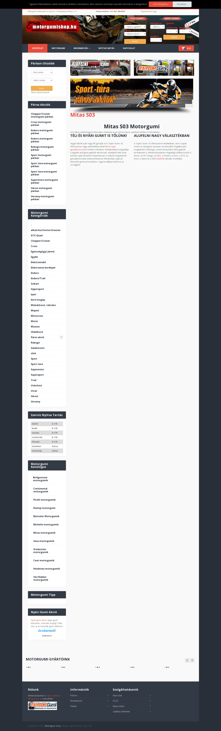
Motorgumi (58, 48)
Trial (33, 380)
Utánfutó (36, 385)
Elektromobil (38, 262)
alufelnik (161, 158)
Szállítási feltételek (121, 711)
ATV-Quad (37, 235)
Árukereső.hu (47, 636)
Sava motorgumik (43, 541)
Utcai (34, 390)
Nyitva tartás (118, 706)
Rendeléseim (76, 700)
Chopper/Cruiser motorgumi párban (42, 115)
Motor (34, 321)
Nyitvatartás (106, 48)
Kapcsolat (129, 48)
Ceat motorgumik (43, 560)
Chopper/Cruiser (40, 240)
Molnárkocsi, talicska (43, 305)
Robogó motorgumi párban (42, 148)
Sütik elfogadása (160, 4)
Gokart (35, 283)
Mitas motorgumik (44, 532)
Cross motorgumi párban (41, 123)
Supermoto (37, 369)
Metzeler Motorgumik (46, 516)
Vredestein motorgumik (40, 551)
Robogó (35, 342)
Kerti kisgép (38, 299)
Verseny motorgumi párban (42, 198)
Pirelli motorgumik (44, 499)
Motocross (37, 315)
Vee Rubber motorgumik (40, 578)
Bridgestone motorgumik (40, 479)
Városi (34, 396)
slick (33, 353)
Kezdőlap (37, 48)
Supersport (37, 374)
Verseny (35, 401)
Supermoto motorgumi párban (44, 181)
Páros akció (37, 337)
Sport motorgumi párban (41, 156)
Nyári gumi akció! (39, 620)
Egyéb (34, 256)
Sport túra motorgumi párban (44, 165)
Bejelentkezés (146, 11)
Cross (34, 246)
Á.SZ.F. (116, 700)
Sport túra (37, 364)
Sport (34, 358)
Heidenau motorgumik (46, 568)
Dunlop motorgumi (44, 508)
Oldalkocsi (37, 331)
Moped (35, 310)
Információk (82, 48)
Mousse (35, 326)
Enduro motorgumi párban (42, 132)
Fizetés (73, 706)
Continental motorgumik (40, 490)
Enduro (35, 273)
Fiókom (73, 695)
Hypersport (37, 289)
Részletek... (182, 4)
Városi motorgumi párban (41, 190)
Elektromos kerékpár (43, 267)
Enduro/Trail (38, 278)
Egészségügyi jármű (43, 251)
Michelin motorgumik (46, 524)
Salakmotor (38, 348)
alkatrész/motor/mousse (45, 230)
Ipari (33, 294)
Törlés (189, 37)
